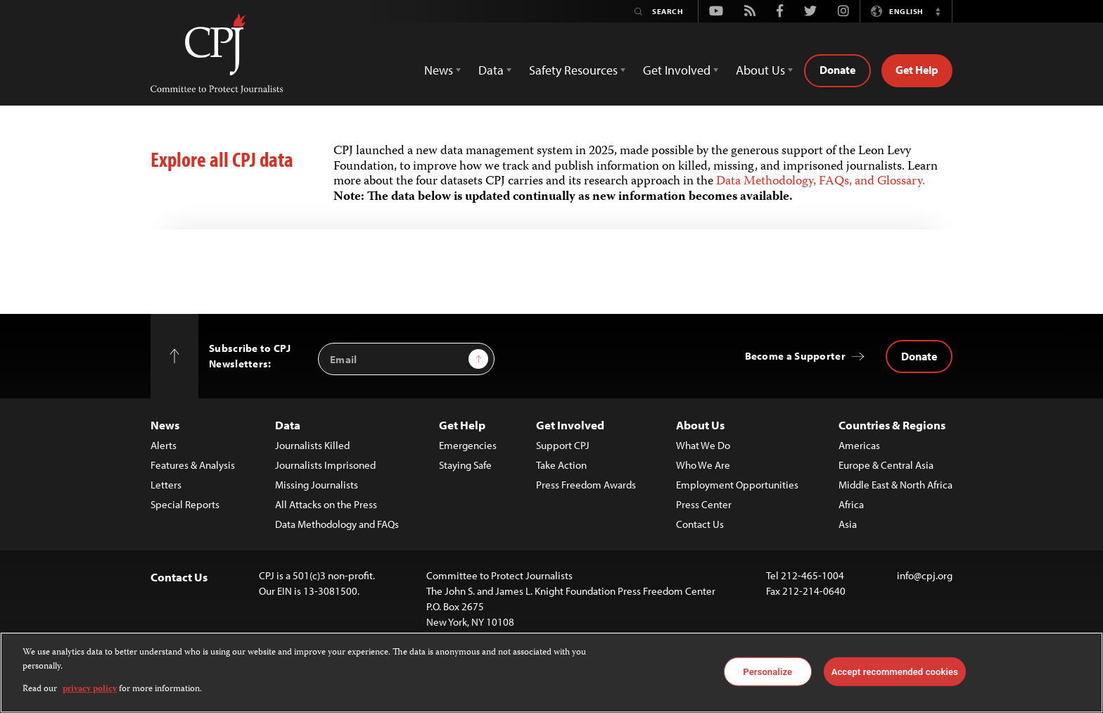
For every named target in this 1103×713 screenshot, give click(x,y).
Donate (837, 70)
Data (287, 424)
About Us (700, 424)
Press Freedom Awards (586, 484)
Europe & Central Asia (886, 465)
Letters (166, 484)
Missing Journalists (316, 484)
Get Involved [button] (676, 70)
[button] (938, 11)
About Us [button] (760, 70)
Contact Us (700, 524)
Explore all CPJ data (222, 159)
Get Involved (570, 424)
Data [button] (491, 70)
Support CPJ (562, 445)
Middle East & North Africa (895, 484)
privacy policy (90, 689)
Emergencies (468, 445)
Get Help (916, 70)
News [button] (438, 70)
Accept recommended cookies (894, 671)
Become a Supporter (795, 355)
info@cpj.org (924, 575)
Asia (848, 524)
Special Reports (185, 504)
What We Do (703, 445)
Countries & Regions (892, 424)
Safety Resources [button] (573, 70)
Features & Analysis (193, 465)
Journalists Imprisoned (325, 465)
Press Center (704, 504)
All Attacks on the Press (326, 504)
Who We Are (703, 465)
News (165, 424)
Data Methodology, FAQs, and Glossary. (820, 181)
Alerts (164, 445)
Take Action (561, 465)
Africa (851, 504)
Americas (859, 445)
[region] (551, 672)
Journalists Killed (312, 445)
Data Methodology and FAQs (337, 524)
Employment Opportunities (737, 484)
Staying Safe (465, 465)
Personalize (767, 671)
